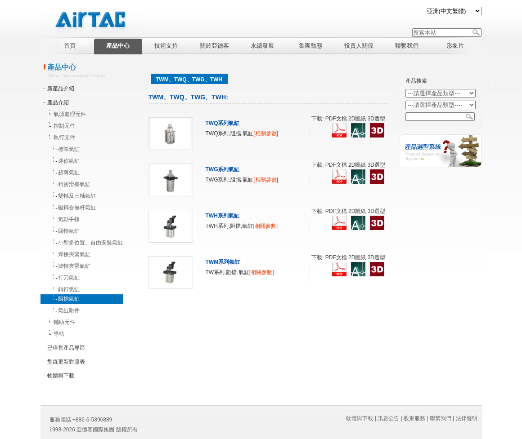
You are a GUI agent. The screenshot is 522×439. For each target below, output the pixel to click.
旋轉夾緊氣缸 (74, 266)
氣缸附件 (69, 310)
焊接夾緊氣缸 (74, 254)
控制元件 (64, 126)
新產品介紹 (60, 88)
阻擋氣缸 (69, 299)
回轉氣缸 (69, 231)
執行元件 (64, 137)
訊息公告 (388, 418)
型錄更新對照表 (66, 362)
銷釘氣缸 (69, 289)
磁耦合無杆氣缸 (77, 207)
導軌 (59, 334)
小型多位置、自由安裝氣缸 (90, 242)
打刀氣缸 (69, 278)
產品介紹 (58, 102)
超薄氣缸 (69, 172)
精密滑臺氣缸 (74, 184)
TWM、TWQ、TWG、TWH (189, 79)
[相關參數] (265, 133)
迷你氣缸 (69, 161)
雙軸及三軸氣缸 (77, 196)
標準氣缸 (69, 149)
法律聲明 (466, 418)
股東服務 (414, 418)
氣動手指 (69, 219)
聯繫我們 (440, 418)
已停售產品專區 (66, 348)
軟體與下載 (60, 375)
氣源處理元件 (70, 114)
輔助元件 (64, 322)
